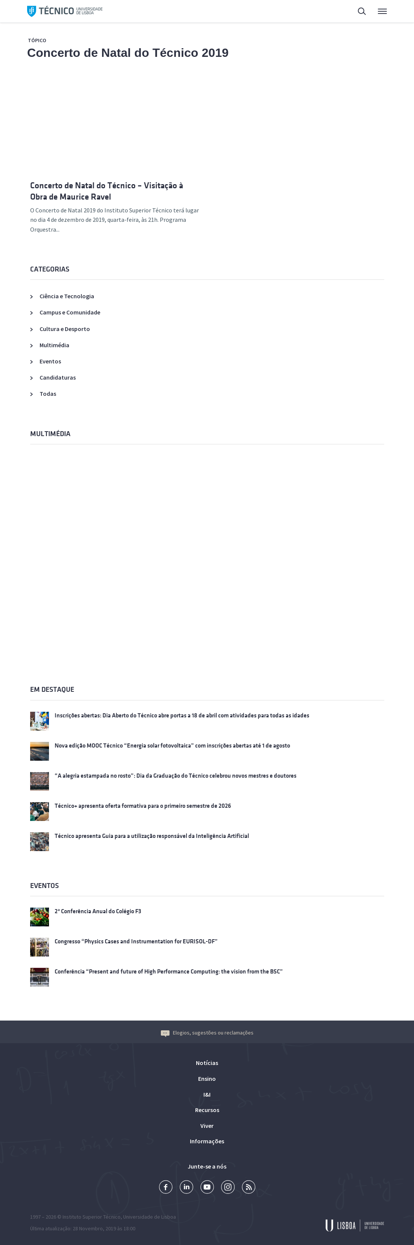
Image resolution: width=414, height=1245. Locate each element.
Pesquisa (362, 12)
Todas (48, 393)
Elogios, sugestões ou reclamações (207, 1032)
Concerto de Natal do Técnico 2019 (128, 53)
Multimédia (54, 345)
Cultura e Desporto (65, 329)
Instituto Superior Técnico (92, 1216)
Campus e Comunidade (70, 312)
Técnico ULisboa (64, 11)
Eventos (50, 361)
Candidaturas (58, 377)
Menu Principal (382, 13)
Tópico (37, 40)
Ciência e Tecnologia (67, 296)
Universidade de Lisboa (149, 1216)
